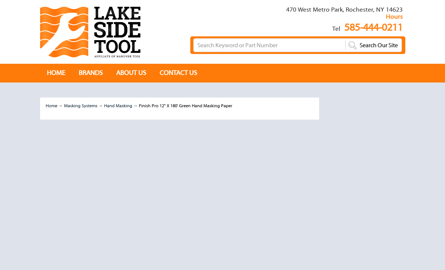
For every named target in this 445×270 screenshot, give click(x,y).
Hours (394, 16)
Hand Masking (118, 105)
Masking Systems (80, 105)
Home (51, 105)
